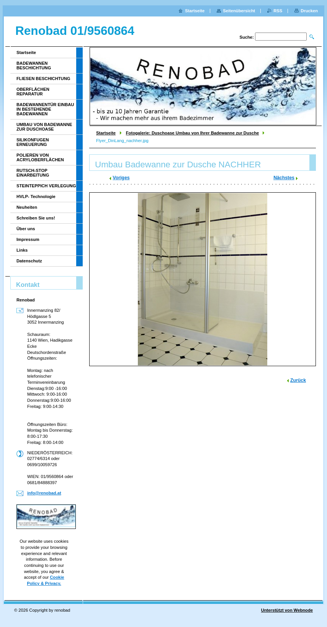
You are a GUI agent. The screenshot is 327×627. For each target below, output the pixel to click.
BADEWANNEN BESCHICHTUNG (33, 65)
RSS (277, 10)
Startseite (106, 133)
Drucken (309, 10)
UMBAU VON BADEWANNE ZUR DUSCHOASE (44, 126)
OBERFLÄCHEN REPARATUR (32, 91)
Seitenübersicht (239, 10)
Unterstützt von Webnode (287, 610)
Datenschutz (29, 261)
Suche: (246, 37)
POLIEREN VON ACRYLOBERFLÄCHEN (40, 157)
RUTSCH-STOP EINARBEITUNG (32, 172)
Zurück (298, 380)
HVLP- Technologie (36, 196)
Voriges (121, 177)
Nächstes (283, 177)
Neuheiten (26, 207)
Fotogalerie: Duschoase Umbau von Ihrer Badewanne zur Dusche (192, 133)
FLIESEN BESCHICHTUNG (43, 78)
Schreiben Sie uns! (35, 218)
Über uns (25, 228)
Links (22, 250)
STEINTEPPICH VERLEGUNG (46, 185)
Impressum (27, 239)
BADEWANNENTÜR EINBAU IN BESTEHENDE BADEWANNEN (45, 109)
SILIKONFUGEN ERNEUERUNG (32, 142)
